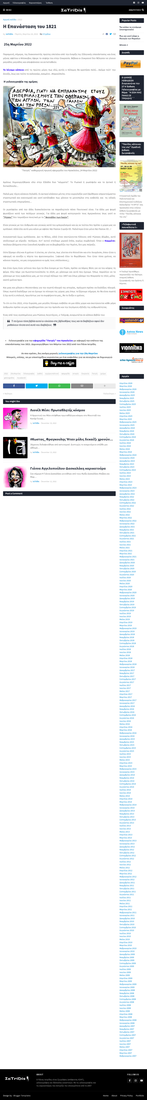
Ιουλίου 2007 (125, 1041)
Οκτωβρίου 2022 (126, 499)
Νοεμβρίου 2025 (126, 398)
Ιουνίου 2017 (125, 688)
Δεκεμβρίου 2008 (127, 990)
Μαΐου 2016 (124, 724)
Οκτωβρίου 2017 (126, 676)
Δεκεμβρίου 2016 (127, 706)
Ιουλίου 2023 (125, 472)
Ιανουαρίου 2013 (126, 843)
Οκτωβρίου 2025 (126, 401)
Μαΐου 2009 (124, 975)
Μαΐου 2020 (124, 583)
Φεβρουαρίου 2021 (127, 556)
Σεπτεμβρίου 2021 (127, 535)
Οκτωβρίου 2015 (126, 745)
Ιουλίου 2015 (125, 754)
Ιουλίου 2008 (125, 1005)
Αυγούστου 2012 (126, 858)
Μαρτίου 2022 (125, 517)
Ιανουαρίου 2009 (126, 987)
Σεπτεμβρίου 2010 (127, 927)
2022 (20, 19)
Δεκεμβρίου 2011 (127, 882)
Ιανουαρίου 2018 (126, 667)
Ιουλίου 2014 (125, 789)
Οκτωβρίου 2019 (126, 604)
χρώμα (103, 373)
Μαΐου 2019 (124, 619)
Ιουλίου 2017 (125, 685)
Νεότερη (8, 393)
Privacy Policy (126, 1095)
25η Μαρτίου (15, 373)
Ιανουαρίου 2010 (126, 951)
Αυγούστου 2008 (126, 1002)
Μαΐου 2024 (124, 449)
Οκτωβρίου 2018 (126, 640)
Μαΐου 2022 (124, 514)
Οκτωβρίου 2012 (126, 852)
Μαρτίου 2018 (125, 661)
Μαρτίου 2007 (125, 1053)
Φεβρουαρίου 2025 (127, 422)
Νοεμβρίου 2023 (126, 464)
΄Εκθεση (49, 2)
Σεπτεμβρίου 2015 (127, 748)
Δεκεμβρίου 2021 (127, 526)
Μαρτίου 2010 (125, 945)
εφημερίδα (65, 373)
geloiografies (9, 378)
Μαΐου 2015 (124, 759)
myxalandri (21, 378)
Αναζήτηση (135, 10)
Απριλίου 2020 (125, 586)
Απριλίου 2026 (125, 383)
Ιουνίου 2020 (125, 580)
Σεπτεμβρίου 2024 (127, 437)
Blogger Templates (22, 1095)
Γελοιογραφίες (19, 2)
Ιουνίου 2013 (125, 828)
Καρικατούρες (35, 2)
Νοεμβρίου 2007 (126, 1029)
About (114, 1095)
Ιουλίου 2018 (125, 649)
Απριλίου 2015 (125, 763)
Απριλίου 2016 (125, 727)
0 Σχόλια (46, 34)
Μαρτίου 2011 (125, 909)
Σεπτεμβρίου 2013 (127, 819)
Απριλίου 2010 (125, 942)
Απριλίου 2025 (125, 416)
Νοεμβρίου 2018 (126, 637)
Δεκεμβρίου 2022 (127, 493)
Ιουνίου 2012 (125, 864)
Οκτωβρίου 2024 (126, 434)
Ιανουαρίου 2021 (126, 559)
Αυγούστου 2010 (126, 930)
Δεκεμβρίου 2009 (127, 954)
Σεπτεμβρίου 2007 (127, 1035)
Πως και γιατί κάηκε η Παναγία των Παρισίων (129, 37)
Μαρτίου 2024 (125, 451)
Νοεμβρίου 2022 (126, 496)
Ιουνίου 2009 (125, 972)
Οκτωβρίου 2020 (126, 568)
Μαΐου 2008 (124, 1011)
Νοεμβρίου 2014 (126, 777)
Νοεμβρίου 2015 (126, 742)
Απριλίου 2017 (125, 694)
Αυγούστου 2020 (126, 574)
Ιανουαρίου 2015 (126, 772)
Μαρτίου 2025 (125, 419)
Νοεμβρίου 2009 (126, 957)
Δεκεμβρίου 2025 (127, 395)
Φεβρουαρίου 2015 (127, 768)
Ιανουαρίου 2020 (126, 595)
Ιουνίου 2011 (125, 900)
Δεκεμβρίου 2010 (127, 918)
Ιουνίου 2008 (125, 1008)
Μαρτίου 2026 (125, 386)
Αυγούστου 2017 (126, 682)
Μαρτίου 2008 (125, 1017)
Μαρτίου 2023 (125, 484)
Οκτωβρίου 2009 (126, 960)
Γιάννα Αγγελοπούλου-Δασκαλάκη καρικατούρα (68, 468)
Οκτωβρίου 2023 (126, 466)
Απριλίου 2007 (125, 1050)
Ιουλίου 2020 (125, 577)
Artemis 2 (123, 45)
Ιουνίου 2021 (125, 544)
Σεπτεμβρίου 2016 (127, 715)
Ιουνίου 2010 (125, 936)
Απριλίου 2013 (125, 834)
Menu (8, 10)
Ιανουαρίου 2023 (126, 490)
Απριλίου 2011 (125, 906)
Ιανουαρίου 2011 (126, 915)
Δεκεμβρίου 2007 (127, 1026)
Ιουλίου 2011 (125, 897)
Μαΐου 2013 (124, 831)
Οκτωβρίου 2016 (126, 712)
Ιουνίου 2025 (125, 410)
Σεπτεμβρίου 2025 (127, 404)
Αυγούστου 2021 (126, 538)
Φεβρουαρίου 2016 (127, 733)
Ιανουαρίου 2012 (126, 879)
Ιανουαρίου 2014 (126, 807)
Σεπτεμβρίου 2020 (127, 571)
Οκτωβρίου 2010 (126, 924)
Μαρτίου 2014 (125, 801)
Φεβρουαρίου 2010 (127, 948)
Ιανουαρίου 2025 (126, 425)
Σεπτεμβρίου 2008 (127, 999)
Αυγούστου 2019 (126, 610)
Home (105, 1095)
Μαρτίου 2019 (125, 625)
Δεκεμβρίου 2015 (127, 739)
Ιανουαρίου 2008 (126, 1023)
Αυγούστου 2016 (126, 718)
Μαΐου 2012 (124, 867)
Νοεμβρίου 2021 (126, 529)
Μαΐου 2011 (124, 903)
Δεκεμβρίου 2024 (127, 428)
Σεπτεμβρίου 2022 (127, 502)
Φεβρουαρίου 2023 (127, 487)
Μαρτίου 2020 (125, 589)
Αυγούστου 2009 (126, 966)
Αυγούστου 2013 (126, 822)
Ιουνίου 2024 (125, 446)
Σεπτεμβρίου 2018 (127, 643)
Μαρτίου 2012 (125, 873)
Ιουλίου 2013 (125, 825)
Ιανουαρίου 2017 (126, 703)
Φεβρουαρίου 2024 (127, 455)
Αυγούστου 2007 (126, 1038)
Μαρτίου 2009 (125, 981)
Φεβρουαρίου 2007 (127, 1056)
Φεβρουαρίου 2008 (127, 1020)
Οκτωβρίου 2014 (126, 781)
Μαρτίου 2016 (125, 730)
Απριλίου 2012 (125, 870)
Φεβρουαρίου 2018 (127, 664)
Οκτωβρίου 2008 (126, 996)
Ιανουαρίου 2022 (126, 523)
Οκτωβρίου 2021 (126, 532)
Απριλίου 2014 (125, 798)
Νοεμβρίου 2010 (126, 921)
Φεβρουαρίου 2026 (127, 389)
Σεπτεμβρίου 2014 (127, 783)
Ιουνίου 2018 (125, 652)
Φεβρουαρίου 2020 (127, 592)
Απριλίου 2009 (125, 978)
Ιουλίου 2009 (125, 969)
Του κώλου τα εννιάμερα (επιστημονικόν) (130, 28)
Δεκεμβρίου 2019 (127, 598)
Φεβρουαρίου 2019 (127, 628)
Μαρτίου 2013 (125, 837)
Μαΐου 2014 (124, 795)
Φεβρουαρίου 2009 (127, 984)
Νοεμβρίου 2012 (126, 849)
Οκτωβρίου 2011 (126, 888)
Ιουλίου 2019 (125, 613)
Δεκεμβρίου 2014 (127, 774)
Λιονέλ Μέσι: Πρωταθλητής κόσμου (57, 410)
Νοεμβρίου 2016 (126, 709)
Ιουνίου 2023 (125, 475)
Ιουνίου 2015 (125, 757)
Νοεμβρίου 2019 (126, 601)
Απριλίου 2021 (125, 550)
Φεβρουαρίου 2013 (127, 840)
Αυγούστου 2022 (126, 505)
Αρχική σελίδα (9, 19)
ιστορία (76, 373)
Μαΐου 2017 (124, 691)
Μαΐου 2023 (124, 479)
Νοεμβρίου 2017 (126, 673)
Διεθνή (39, 373)
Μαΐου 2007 (124, 1047)
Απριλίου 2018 (125, 658)
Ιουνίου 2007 (125, 1044)
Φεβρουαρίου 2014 (127, 804)
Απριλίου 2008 (125, 1014)
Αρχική (6, 2)
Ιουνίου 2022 (125, 511)
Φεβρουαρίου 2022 (127, 520)
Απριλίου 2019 (125, 622)
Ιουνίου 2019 (125, 616)
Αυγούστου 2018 (126, 646)
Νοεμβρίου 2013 (126, 813)
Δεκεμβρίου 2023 (127, 461)
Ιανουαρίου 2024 (126, 457)
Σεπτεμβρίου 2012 (127, 855)
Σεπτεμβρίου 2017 (127, 679)
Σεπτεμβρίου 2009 (127, 963)
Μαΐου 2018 (124, 655)
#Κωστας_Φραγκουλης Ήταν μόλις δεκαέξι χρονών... (71, 439)
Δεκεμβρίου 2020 (127, 562)
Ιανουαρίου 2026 (126, 392)
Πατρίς (94, 373)
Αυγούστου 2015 (126, 751)
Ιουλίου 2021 (125, 541)
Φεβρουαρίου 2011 (127, 912)
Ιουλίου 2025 (125, 407)
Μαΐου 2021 (124, 547)
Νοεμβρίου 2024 (126, 431)
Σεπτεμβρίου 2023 (127, 470)
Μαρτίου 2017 (125, 697)
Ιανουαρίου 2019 (126, 631)
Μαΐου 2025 (124, 413)
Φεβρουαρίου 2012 (127, 876)
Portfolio (140, 1095)
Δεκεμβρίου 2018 (127, 634)
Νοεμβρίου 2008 (126, 993)
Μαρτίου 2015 (125, 766)
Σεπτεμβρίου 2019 (127, 607)
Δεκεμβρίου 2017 (127, 670)
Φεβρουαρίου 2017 (127, 700)
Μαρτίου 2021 (125, 553)
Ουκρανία (85, 373)
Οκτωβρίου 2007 (126, 1032)
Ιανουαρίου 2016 (126, 736)
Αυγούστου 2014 (126, 786)
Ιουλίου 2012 (125, 861)
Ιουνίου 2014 (125, 792)
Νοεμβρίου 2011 (126, 885)
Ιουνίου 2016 (125, 721)
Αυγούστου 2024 (126, 440)
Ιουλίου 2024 (125, 442)
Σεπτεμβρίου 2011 (127, 891)
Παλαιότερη (108, 393)
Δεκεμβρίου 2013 (127, 810)
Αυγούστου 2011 (126, 894)
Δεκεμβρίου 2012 (127, 846)
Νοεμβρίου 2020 (126, 565)
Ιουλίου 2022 (125, 508)
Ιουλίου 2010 (125, 933)
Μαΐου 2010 (124, 939)
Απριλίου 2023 (125, 481)
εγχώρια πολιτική (52, 373)
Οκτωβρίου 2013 (126, 816)
